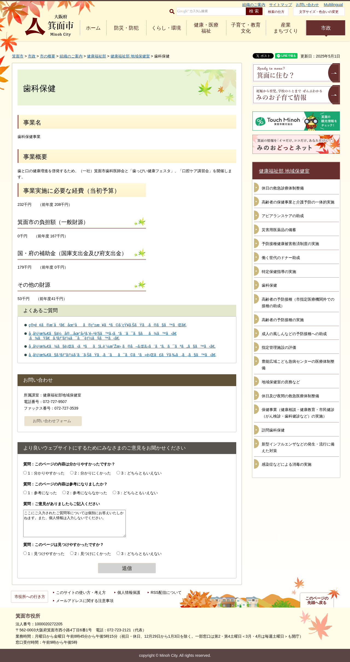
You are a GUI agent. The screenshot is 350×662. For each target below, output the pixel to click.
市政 (326, 28)
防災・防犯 (126, 28)
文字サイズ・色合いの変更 (319, 12)
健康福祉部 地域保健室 (130, 56)
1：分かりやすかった (46, 473)
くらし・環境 (166, 28)
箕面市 (18, 56)
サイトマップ (280, 4)
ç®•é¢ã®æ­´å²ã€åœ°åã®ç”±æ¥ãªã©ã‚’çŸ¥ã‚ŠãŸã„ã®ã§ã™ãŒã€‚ (108, 325)
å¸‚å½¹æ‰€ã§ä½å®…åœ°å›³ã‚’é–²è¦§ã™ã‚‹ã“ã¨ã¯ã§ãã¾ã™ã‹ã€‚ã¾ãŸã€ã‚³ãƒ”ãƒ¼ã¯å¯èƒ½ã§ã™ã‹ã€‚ (103, 335)
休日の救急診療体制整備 (283, 188)
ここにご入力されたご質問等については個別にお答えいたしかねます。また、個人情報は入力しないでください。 (74, 523)
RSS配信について (166, 592)
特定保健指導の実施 (279, 271)
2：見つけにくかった (93, 553)
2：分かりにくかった (93, 473)
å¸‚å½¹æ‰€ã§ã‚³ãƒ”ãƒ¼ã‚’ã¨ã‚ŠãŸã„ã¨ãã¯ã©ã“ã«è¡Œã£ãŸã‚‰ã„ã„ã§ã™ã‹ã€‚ (122, 355)
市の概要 (47, 56)
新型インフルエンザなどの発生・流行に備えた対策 (298, 447)
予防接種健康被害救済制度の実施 (290, 243)
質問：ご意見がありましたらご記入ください (61, 504)
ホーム (93, 28)
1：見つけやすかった (46, 553)
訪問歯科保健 (273, 430)
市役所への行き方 (29, 596)
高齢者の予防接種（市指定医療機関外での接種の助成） (298, 302)
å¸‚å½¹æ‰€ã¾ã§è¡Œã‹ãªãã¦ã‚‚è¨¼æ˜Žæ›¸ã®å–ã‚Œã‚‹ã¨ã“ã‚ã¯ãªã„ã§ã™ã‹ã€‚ (122, 346)
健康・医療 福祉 (206, 28)
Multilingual (333, 4)
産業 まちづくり (285, 28)
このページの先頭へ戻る (316, 600)
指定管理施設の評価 (279, 347)
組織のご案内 (253, 4)
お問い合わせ (307, 4)
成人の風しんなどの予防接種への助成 (294, 334)
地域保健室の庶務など (281, 382)
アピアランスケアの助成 (283, 216)
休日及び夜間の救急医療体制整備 (290, 396)
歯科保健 (269, 285)
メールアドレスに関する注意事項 (84, 600)
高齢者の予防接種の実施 (283, 320)
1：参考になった (42, 493)
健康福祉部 (96, 56)
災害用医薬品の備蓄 (279, 230)
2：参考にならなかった (87, 493)
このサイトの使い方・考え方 (81, 592)
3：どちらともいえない (141, 473)
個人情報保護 (128, 592)
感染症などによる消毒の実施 (286, 464)
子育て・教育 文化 (246, 28)
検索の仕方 (276, 12)
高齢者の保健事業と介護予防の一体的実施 (298, 202)
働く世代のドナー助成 (281, 257)
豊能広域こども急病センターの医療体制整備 (298, 364)
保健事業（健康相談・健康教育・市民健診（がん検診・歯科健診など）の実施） (298, 412)
